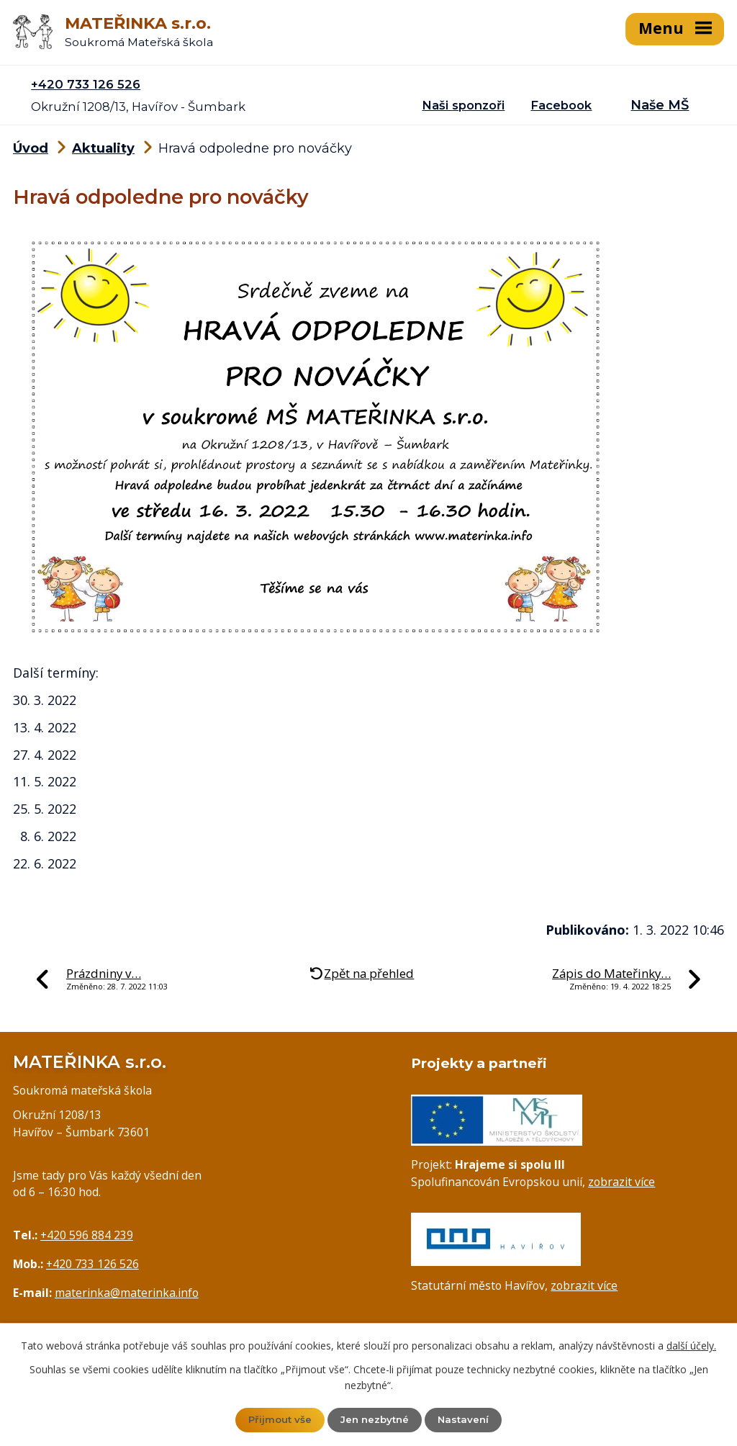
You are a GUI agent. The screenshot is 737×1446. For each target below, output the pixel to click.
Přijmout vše (277, 1419)
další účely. (691, 1345)
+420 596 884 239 (86, 1233)
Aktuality (103, 148)
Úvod (30, 148)
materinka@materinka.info (127, 1291)
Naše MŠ (659, 104)
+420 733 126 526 (85, 83)
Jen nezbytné (375, 1419)
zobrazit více (621, 1180)
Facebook (561, 103)
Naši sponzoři (463, 103)
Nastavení (466, 1419)
